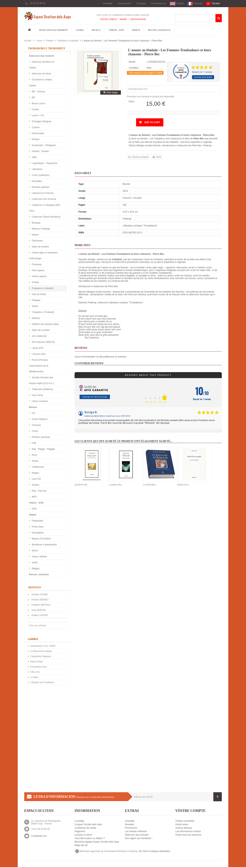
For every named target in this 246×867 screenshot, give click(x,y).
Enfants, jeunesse (40, 437)
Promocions (131, 828)
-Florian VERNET (39, 599)
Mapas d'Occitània (41, 538)
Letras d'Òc (37, 348)
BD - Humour (38, 91)
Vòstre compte (108, 19)
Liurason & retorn (83, 834)
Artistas (34, 587)
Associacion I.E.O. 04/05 (42, 646)
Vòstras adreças (183, 828)
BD (33, 97)
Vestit (34, 562)
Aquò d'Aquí (36, 661)
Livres (80, 30)
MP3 (34, 496)
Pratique (35, 300)
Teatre (34, 306)
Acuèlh (27, 40)
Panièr (123, 19)
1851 (34, 157)
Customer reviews (89, 363)
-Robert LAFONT (39, 615)
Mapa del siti (81, 845)
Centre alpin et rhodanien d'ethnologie (43, 255)
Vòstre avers (181, 824)
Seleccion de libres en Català (41, 65)
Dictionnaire (37, 133)
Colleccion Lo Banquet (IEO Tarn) (44, 208)
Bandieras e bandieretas (44, 544)
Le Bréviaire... (150, 484)
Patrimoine (37, 240)
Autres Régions (39, 419)
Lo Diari (34, 677)
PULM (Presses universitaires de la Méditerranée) (38, 366)
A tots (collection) (40, 175)
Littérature (36, 169)
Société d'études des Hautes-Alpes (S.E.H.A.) (41, 380)
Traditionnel (37, 467)
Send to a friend (139, 157)
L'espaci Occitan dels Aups (88, 824)
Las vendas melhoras (136, 831)
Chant (34, 431)
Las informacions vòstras (188, 831)
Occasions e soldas (41, 79)
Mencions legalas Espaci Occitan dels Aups (97, 841)
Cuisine (35, 127)
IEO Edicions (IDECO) (43, 342)
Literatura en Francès (42, 193)
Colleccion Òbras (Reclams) (46, 216)
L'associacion (124, 3)
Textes (34, 461)
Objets (136, 30)
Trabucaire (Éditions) (42, 389)
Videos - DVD (116, 30)
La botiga (141, 3)
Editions (35, 318)
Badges (35, 568)
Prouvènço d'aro (38, 666)
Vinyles (35, 485)
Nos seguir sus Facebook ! (138, 838)
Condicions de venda (85, 828)
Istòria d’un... (183, 484)
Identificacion (138, 19)
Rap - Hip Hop (38, 490)
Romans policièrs (40, 187)
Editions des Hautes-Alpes (45, 324)
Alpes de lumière (40, 246)
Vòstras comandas (184, 821)
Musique (36, 222)
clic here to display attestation (154, 851)
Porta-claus (37, 526)
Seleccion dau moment (53, 30)
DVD (34, 508)
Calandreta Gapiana (40, 656)
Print (158, 157)
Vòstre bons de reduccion (188, 834)
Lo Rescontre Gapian (41, 651)
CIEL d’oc (35, 672)
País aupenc (38, 270)
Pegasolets (37, 520)
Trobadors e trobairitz (68, 40)
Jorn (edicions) (39, 336)
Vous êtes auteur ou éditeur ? (90, 838)
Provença (36, 264)
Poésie (49, 40)
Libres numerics (39, 401)
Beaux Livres (38, 103)
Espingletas (37, 532)
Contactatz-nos (158, 3)
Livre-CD (36, 479)
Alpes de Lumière (40, 330)
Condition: (134, 67)
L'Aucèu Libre (38, 354)
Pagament (80, 831)
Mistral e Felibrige (40, 228)
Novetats (129, 824)
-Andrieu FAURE (39, 594)
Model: (132, 62)
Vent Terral (37, 395)
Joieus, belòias (39, 556)
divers (34, 550)
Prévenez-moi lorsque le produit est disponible (150, 96)
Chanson (36, 425)
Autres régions (39, 276)
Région (35, 473)
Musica (96, 30)
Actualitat (107, 3)
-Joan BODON (38, 610)
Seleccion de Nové (41, 73)
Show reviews (203, 77)
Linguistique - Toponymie (44, 163)
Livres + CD (37, 115)
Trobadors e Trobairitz (42, 312)
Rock (34, 455)
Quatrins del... (82, 484)
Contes (35, 109)
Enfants (35, 139)
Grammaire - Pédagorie (43, 145)
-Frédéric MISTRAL (40, 605)
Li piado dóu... (116, 484)
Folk (33, 443)
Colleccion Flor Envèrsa (43, 199)
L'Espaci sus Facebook (42, 682)
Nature (35, 234)
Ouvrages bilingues (41, 121)
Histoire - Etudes (40, 151)
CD (33, 413)
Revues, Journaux (159, 30)
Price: (132, 101)
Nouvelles (36, 181)
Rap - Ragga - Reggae (43, 449)
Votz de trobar (38, 294)
